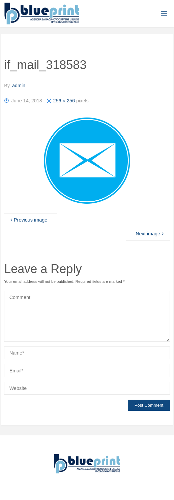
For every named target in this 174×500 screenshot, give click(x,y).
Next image (150, 233)
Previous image (28, 220)
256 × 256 (64, 100)
